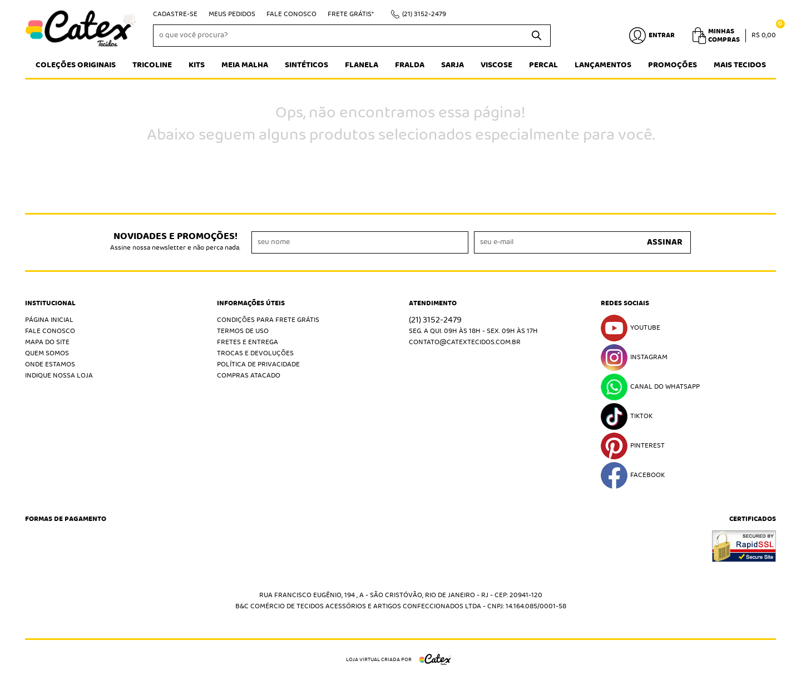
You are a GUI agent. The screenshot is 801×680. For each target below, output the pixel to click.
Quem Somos (47, 353)
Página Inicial (49, 320)
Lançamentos (603, 65)
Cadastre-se (175, 14)
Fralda (409, 65)
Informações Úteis (251, 303)
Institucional (50, 303)
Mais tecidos (740, 65)
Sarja (452, 65)
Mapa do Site (47, 342)
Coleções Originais (76, 65)
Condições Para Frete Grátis (268, 320)
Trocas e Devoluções (255, 353)
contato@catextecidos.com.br (465, 342)
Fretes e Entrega (247, 342)
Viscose (496, 65)
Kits (197, 65)
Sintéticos (306, 65)
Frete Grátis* (351, 14)
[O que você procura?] (537, 35)
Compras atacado (248, 375)
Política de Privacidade (258, 364)
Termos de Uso (243, 331)
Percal (543, 65)
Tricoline (152, 65)
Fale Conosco (291, 14)
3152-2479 (424, 14)
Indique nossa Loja (59, 375)
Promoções (672, 65)
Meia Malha (244, 65)
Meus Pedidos (232, 14)
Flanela (361, 65)
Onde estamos (50, 364)
